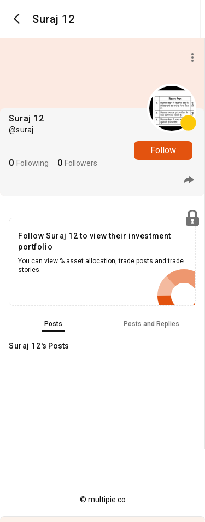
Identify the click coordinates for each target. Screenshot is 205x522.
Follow (163, 150)
